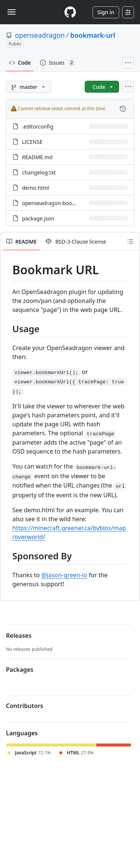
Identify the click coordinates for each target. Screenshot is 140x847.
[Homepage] (70, 12)
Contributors (24, 706)
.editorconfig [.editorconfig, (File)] (37, 126)
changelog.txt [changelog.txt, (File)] (39, 172)
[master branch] (28, 87)
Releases (18, 635)
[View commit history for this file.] (122, 108)
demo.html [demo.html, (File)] (35, 187)
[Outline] (130, 241)
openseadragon (40, 35)
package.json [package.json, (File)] (38, 218)
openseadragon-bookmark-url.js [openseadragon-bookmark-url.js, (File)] (61, 203)
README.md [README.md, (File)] (37, 157)
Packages (19, 669)
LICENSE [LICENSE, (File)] (32, 141)
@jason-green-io (64, 575)
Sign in (105, 12)
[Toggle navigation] (11, 12)
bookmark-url (92, 35)
